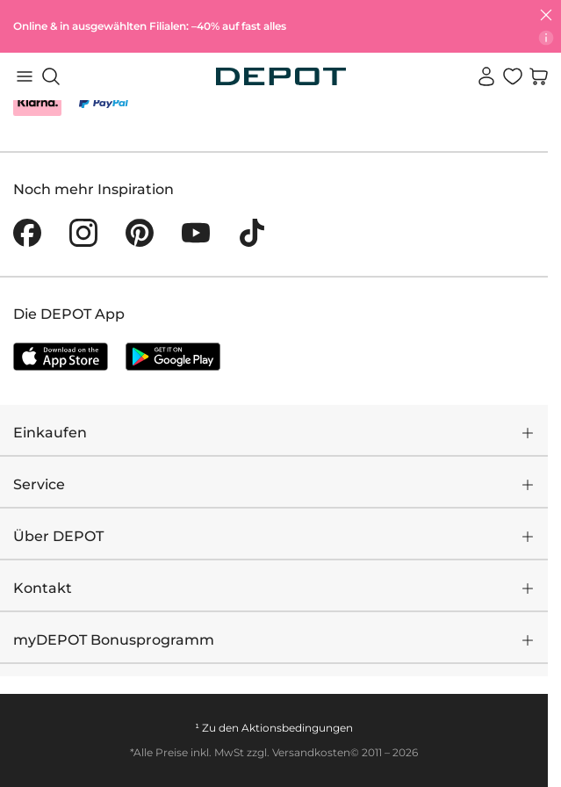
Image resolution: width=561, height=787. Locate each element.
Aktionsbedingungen (297, 727)
